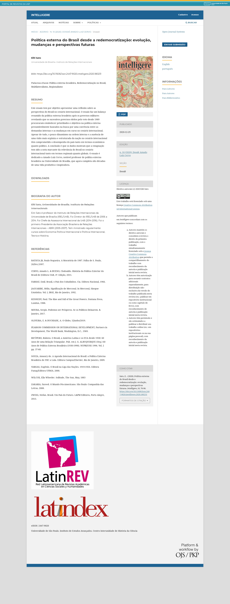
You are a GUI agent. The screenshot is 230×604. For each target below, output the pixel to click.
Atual (34, 22)
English (166, 64)
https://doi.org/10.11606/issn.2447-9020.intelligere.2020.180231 (69, 73)
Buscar (191, 22)
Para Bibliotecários (171, 98)
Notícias (64, 22)
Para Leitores (168, 88)
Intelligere (40, 15)
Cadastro (183, 14)
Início (34, 32)
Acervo (44, 32)
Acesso (195, 14)
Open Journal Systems (173, 31)
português (167, 68)
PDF (123, 114)
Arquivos (48, 22)
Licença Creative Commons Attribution (140, 254)
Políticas (93, 22)
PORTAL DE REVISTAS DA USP (16, 4)
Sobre (77, 22)
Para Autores (168, 93)
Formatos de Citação (134, 400)
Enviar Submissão (174, 44)
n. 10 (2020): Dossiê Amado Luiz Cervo (70, 32)
